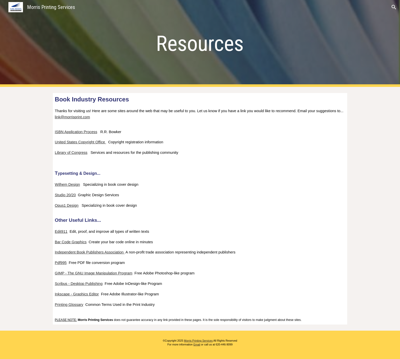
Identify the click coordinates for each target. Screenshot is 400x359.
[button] (394, 7)
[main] (200, 43)
